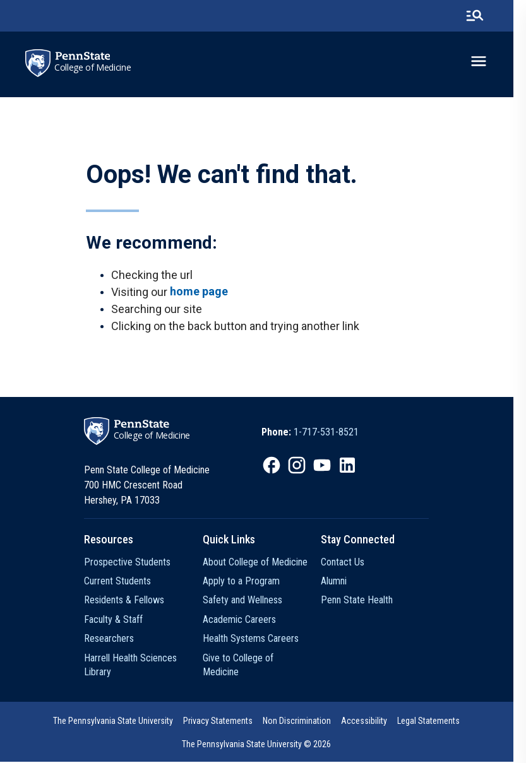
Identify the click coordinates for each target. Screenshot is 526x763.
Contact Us (351, 563)
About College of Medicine (259, 563)
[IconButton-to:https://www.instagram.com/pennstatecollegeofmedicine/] (304, 466)
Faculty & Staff (115, 620)
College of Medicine (93, 67)
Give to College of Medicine (261, 659)
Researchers (111, 639)
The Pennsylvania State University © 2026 (263, 745)
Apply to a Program (245, 582)
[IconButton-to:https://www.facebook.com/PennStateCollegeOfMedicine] (278, 466)
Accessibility (371, 722)
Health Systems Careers (255, 639)
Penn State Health (365, 601)
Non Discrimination (304, 722)
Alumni (342, 582)
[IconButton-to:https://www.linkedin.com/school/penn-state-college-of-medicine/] (354, 466)
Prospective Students (129, 563)
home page (199, 292)
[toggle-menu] (491, 61)
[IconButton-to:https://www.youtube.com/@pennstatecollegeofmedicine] (329, 466)
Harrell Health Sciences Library (132, 665)
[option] (317, 433)
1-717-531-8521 (333, 433)
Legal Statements (435, 722)
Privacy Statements (225, 722)
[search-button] (487, 16)
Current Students (119, 582)
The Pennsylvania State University (120, 722)
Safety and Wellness (247, 601)
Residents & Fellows (126, 601)
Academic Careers (243, 620)
